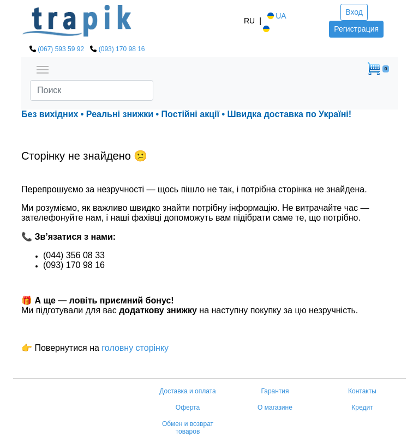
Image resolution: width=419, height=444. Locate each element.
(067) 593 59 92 (61, 49)
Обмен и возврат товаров (187, 427)
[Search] (91, 90)
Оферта (188, 407)
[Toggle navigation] (42, 69)
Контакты (362, 391)
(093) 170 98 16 (122, 49)
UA (276, 15)
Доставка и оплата (187, 391)
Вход (354, 12)
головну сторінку (134, 347)
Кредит (362, 407)
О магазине (275, 407)
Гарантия (275, 391)
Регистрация (356, 29)
